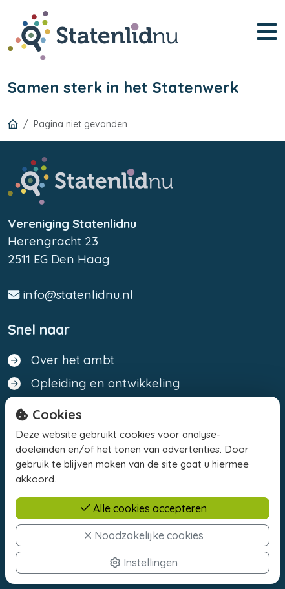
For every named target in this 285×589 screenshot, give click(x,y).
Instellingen (143, 562)
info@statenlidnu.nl (70, 294)
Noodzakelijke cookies (144, 535)
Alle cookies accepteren (143, 508)
